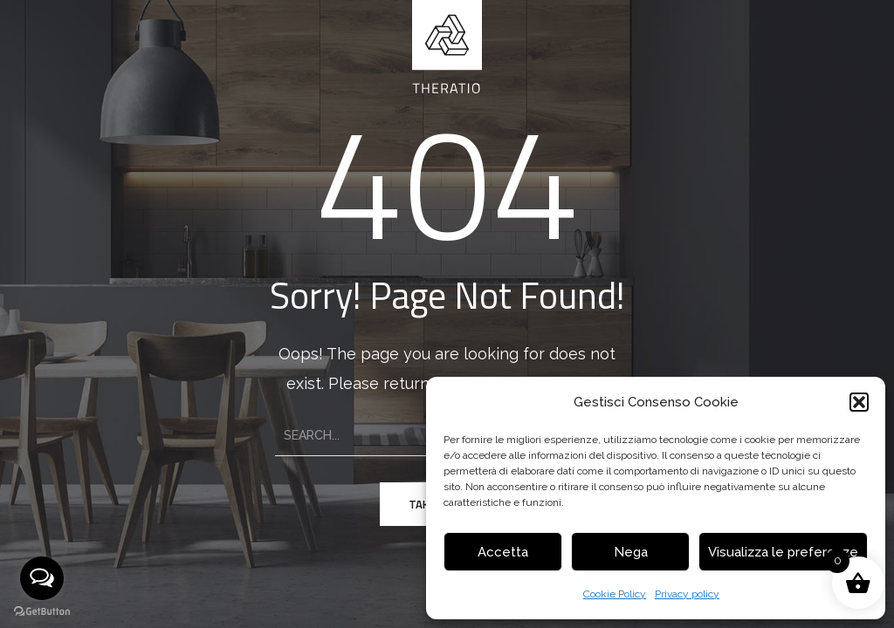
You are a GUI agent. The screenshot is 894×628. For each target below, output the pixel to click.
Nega (631, 552)
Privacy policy (687, 594)
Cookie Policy (614, 594)
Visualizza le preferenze (783, 552)
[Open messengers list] (42, 578)
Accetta (503, 552)
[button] (859, 402)
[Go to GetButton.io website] (42, 611)
